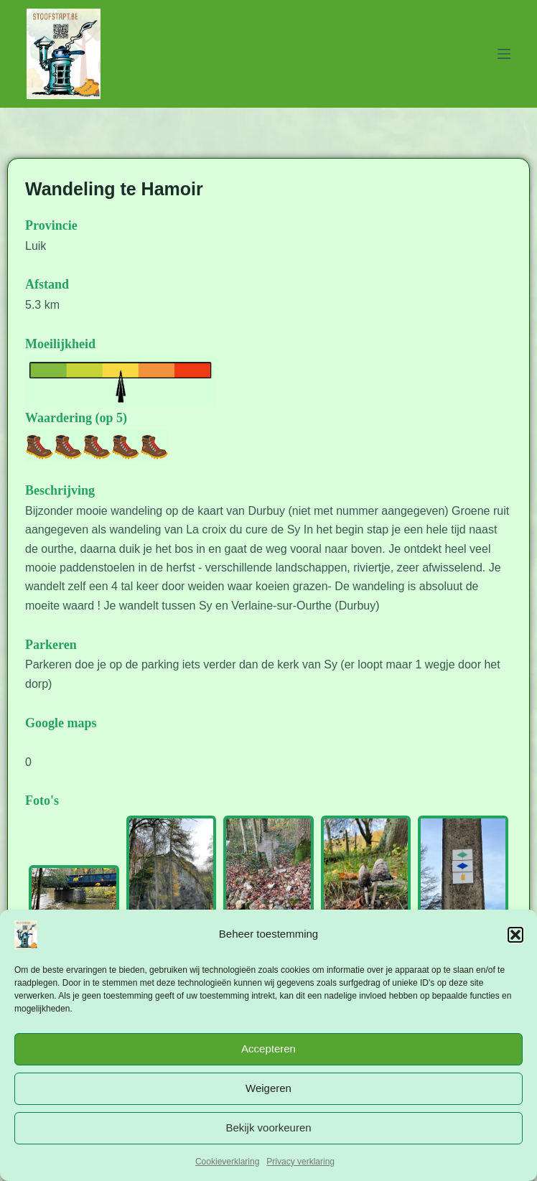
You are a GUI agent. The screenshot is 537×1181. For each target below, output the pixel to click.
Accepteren (268, 1048)
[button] (515, 935)
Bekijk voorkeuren (268, 1127)
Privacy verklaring (300, 1162)
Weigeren (268, 1088)
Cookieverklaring (227, 1162)
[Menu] (504, 53)
